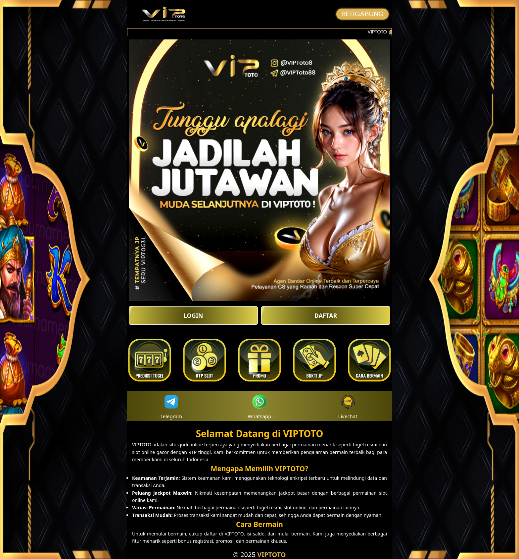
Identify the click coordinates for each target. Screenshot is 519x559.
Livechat (347, 406)
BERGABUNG (362, 14)
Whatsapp (259, 406)
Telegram (171, 406)
